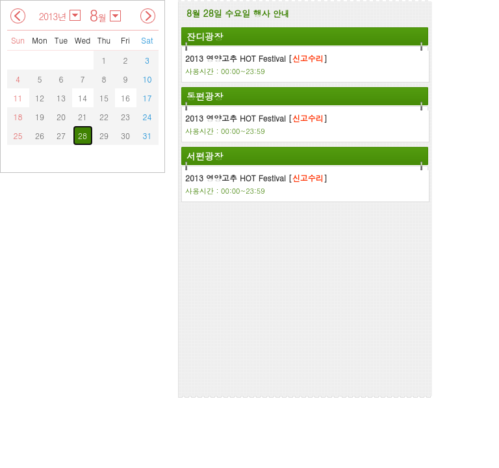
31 (147, 135)
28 (82, 135)
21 (82, 116)
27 (61, 135)
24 (147, 116)
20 (61, 116)
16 (125, 97)
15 (104, 97)
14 (82, 97)
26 (39, 135)
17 (147, 97)
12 (39, 97)
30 (125, 135)
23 (125, 116)
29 (104, 135)
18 (18, 116)
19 (39, 116)
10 (147, 78)
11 (18, 97)
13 (61, 97)
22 (104, 116)
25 (18, 135)
